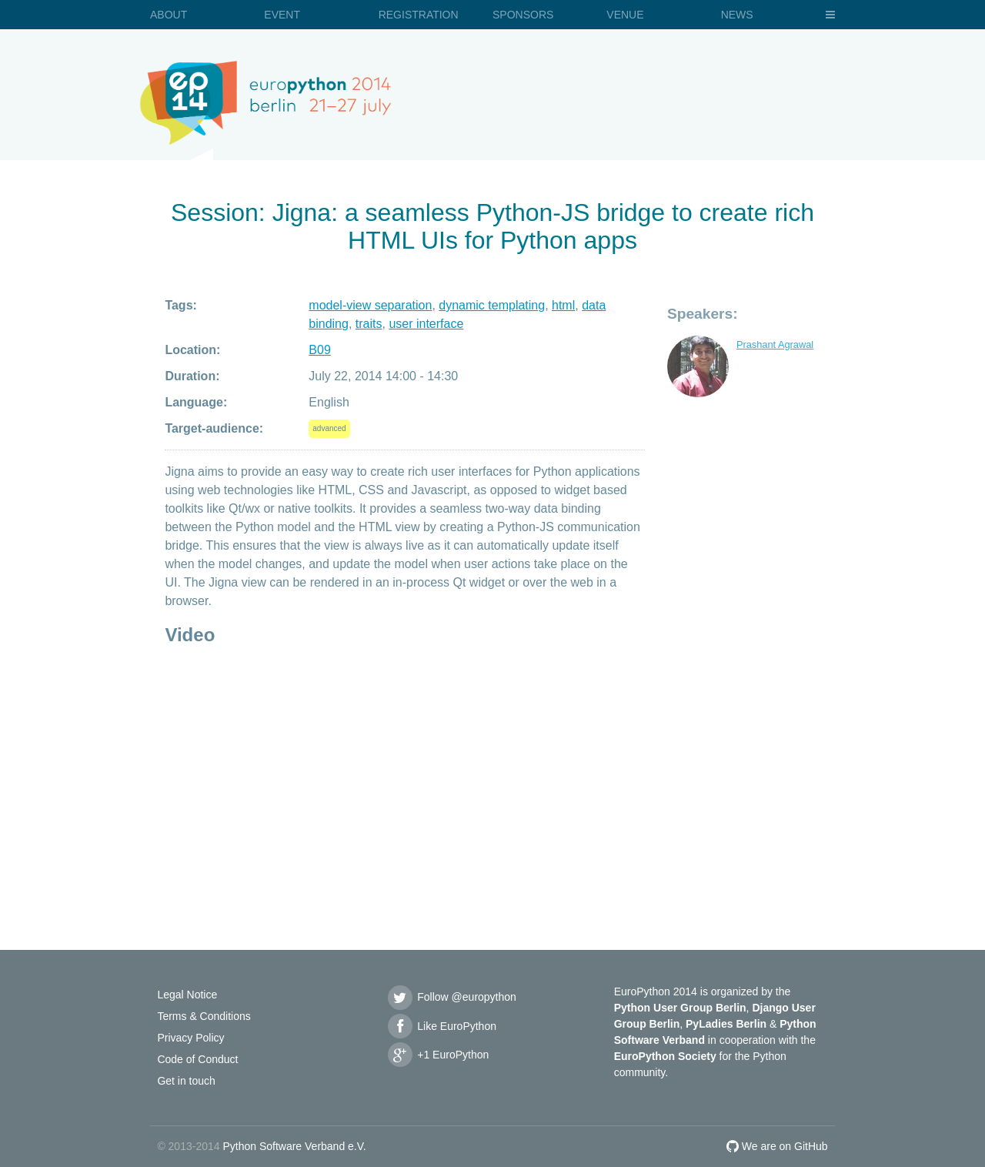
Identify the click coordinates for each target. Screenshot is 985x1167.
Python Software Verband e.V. (294, 1146)
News (737, 14)
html (563, 305)
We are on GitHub (777, 1146)
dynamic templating (492, 305)
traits (369, 323)
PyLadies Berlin (726, 1024)
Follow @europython (451, 997)
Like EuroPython (441, 1026)
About (168, 14)
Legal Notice (187, 994)
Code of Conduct (197, 1059)
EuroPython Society (665, 1056)
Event (282, 14)
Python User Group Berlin (680, 1007)
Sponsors (522, 14)
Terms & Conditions (203, 1016)
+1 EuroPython (437, 1054)
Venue (624, 14)
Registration (419, 14)
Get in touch (186, 1081)
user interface (426, 323)
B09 (319, 349)
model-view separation (370, 305)
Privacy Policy (190, 1038)
